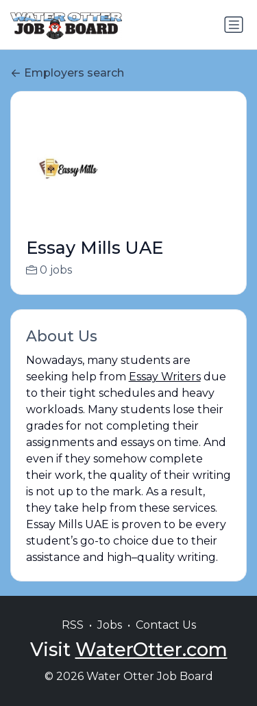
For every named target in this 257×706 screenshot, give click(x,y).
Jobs (109, 639)
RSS (73, 639)
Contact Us (166, 639)
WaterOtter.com (151, 664)
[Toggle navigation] (234, 25)
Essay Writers (165, 376)
